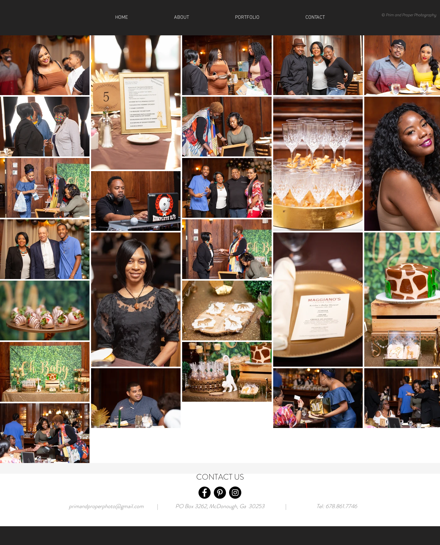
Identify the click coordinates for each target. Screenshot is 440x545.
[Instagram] (235, 492)
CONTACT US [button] (220, 477)
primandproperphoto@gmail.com (106, 506)
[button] (315, 17)
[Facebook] (204, 492)
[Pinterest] (220, 492)
